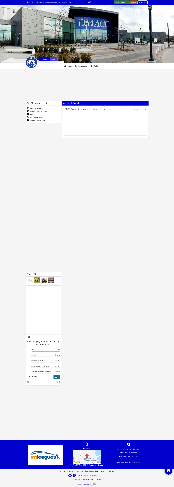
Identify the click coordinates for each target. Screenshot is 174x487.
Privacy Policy (79, 471)
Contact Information (36, 121)
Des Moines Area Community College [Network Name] (52, 2)
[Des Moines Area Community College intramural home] (44, 59)
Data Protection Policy (92, 471)
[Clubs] (94, 66)
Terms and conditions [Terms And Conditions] (66, 471)
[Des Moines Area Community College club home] (53, 59)
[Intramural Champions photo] (30, 280)
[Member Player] (89, 2)
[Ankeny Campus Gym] (87, 456)
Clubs (96, 66)
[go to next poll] (58, 382)
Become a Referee (35, 108)
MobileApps (142, 2)
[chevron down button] (70, 2)
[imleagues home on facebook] (74, 475)
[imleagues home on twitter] (70, 475)
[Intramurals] (81, 66)
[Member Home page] (29, 2)
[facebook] (101, 475)
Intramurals (82, 66)
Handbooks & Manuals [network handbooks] (129, 456)
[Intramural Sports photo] (37, 280)
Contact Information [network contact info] (129, 453)
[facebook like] (43, 309)
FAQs (30, 114)
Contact (111, 471)
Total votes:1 (32, 377)
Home (69, 66)
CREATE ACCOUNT (121, 2)
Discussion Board (35, 117)
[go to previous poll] (28, 382)
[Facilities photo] (51, 280)
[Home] (68, 66)
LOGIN (133, 2)
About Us (104, 471)
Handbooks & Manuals (37, 111)
